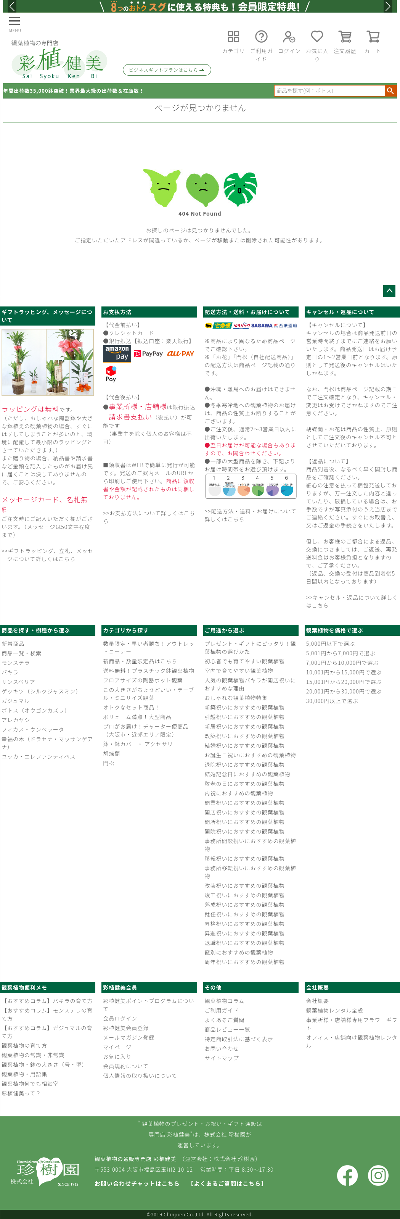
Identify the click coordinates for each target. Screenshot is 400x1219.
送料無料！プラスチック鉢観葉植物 (148, 670)
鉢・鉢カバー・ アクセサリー (140, 744)
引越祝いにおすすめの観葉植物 (245, 717)
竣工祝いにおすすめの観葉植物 (245, 895)
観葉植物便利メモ (24, 987)
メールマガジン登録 (128, 1037)
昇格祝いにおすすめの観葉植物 (245, 923)
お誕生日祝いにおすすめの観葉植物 (250, 755)
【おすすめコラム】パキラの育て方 (47, 1001)
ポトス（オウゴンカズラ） (36, 710)
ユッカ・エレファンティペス (39, 756)
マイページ (117, 1047)
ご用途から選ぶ (225, 630)
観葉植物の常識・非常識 (33, 1055)
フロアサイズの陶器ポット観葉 (143, 680)
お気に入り (117, 1056)
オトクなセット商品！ (131, 707)
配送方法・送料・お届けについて (248, 312)
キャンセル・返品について (340, 312)
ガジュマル (16, 701)
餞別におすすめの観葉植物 (239, 952)
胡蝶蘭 (111, 753)
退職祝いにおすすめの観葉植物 (245, 942)
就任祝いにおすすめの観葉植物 (245, 914)
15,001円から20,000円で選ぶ (344, 681)
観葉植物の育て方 (24, 1045)
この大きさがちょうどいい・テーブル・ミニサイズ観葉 (148, 693)
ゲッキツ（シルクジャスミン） (41, 691)
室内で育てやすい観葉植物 (239, 670)
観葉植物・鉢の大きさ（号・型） (44, 1064)
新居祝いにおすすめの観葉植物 (245, 726)
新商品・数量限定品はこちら (140, 661)
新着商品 (13, 643)
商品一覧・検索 (22, 653)
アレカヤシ (16, 720)
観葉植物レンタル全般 (334, 1010)
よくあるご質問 (225, 1020)
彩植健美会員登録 (126, 1028)
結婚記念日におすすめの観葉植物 (248, 774)
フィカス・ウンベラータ (33, 729)
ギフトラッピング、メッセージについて (47, 316)
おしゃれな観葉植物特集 (236, 697)
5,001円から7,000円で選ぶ (341, 653)
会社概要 (317, 987)
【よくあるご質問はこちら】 (227, 1183)
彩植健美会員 (120, 987)
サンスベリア (18, 681)
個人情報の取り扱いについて (140, 1075)
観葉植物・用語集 (24, 1074)
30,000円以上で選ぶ (332, 701)
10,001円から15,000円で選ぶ (344, 672)
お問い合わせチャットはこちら (137, 1183)
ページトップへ (389, 291)
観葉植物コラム (225, 1001)
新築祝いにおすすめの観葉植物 (245, 707)
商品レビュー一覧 (228, 1029)
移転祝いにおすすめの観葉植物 (245, 858)
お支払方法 (117, 312)
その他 (213, 987)
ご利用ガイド (222, 1010)
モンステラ (16, 662)
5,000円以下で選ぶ (330, 643)
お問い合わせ (222, 1048)
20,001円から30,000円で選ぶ (344, 691)
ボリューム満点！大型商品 (137, 717)
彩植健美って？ (21, 1093)
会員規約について (126, 1066)
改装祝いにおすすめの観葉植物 (245, 885)
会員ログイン (120, 1018)
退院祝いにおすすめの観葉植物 (245, 764)
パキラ (10, 672)
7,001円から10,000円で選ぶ (342, 662)
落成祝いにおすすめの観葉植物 (245, 904)
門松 (108, 763)
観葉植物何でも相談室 (30, 1083)
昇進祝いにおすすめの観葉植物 (245, 933)
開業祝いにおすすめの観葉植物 (245, 802)
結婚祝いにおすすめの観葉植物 (245, 745)
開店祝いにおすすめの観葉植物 (245, 812)
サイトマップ (222, 1058)
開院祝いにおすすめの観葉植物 (245, 831)
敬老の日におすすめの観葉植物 (245, 783)
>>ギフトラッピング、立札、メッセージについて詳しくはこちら (47, 555)
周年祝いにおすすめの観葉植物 (245, 962)
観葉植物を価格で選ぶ (334, 630)
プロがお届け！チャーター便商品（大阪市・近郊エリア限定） (146, 730)
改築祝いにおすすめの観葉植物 (245, 736)
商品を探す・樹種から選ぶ (36, 630)
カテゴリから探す (126, 630)
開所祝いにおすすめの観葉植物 (245, 822)
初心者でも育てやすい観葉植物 (245, 661)
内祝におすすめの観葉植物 (239, 793)
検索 (391, 90)
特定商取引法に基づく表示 (239, 1039)
